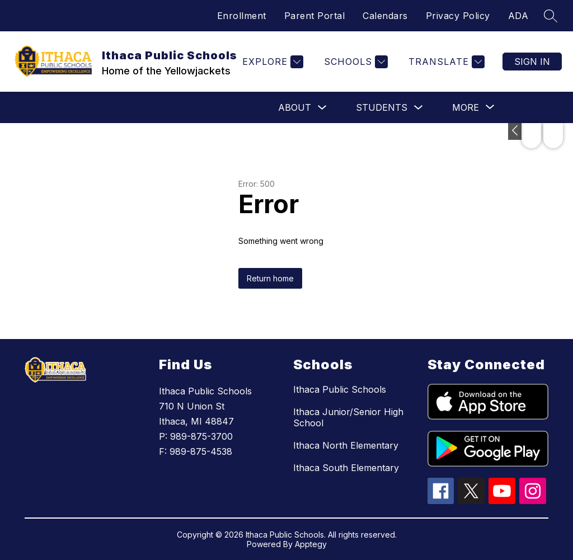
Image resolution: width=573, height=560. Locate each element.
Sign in (532, 61)
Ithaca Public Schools (339, 389)
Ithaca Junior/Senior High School (348, 417)
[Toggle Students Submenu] (418, 107)
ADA (518, 15)
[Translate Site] (445, 62)
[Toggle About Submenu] (322, 107)
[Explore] (271, 62)
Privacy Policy (458, 15)
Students (381, 107)
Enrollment (241, 15)
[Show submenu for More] (465, 107)
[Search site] (550, 15)
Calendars (385, 15)
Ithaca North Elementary (345, 445)
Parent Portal (314, 15)
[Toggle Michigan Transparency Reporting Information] (515, 131)
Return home (270, 278)
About (294, 107)
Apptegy (311, 544)
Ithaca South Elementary (346, 467)
